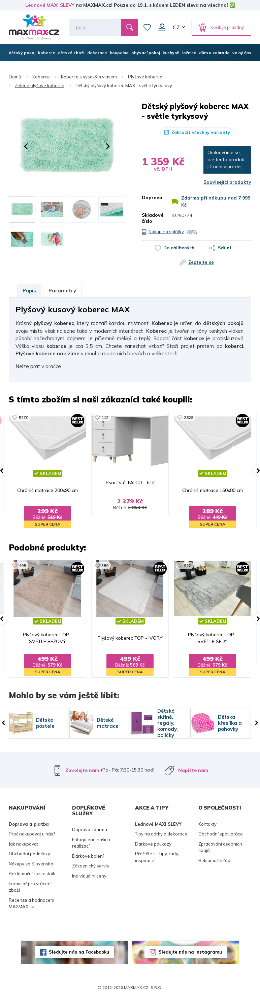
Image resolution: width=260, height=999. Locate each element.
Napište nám (193, 770)
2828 (188, 417)
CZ (176, 27)
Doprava (152, 197)
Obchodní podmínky (29, 853)
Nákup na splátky (166, 231)
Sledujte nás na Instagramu (190, 952)
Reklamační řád (214, 860)
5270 (23, 417)
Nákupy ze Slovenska (31, 863)
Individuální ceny (89, 876)
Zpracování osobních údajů (220, 847)
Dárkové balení (88, 856)
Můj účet (162, 27)
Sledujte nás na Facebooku (79, 952)
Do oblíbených (178, 247)
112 (104, 417)
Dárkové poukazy (153, 844)
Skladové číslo (152, 218)
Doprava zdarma (89, 829)
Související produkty (227, 182)
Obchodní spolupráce (220, 833)
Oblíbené (147, 27)
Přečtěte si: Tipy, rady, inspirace (157, 857)
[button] (26, 146)
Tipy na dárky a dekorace (161, 833)
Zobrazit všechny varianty (200, 132)
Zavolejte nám (82, 770)
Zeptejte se (201, 262)
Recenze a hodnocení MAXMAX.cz (31, 903)
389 (104, 565)
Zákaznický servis (90, 865)
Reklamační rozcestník (32, 873)
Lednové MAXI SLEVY (49, 5)
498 (22, 565)
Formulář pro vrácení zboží (30, 887)
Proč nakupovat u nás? (32, 833)
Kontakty (207, 824)
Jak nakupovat (23, 844)
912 (187, 565)
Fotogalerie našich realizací (91, 843)
